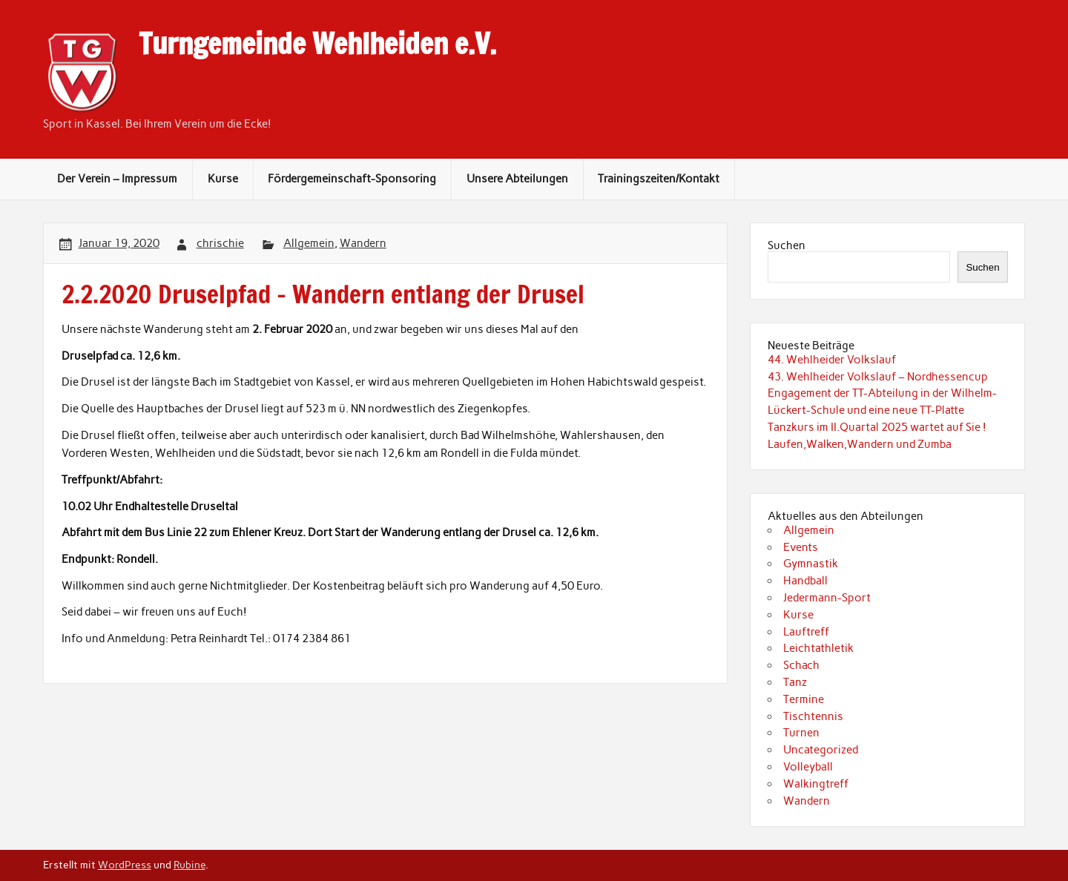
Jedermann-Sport (827, 597)
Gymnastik (810, 563)
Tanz (795, 682)
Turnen (801, 732)
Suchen (786, 245)
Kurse (223, 178)
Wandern (363, 243)
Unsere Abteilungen (517, 178)
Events (800, 547)
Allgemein (308, 243)
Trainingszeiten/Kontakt (658, 178)
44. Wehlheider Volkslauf (832, 359)
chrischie (220, 243)
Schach (801, 665)
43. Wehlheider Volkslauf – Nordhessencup (878, 376)
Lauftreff (806, 632)
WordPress (124, 865)
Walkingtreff (815, 784)
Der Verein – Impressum (117, 178)
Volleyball (808, 766)
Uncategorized (820, 749)
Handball (805, 580)
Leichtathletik (818, 648)
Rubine (189, 865)
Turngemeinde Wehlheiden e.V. (317, 44)
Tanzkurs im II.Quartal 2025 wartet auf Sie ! (877, 427)
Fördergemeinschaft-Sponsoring (352, 178)
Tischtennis (813, 716)
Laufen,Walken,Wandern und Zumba (860, 444)
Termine (803, 699)
